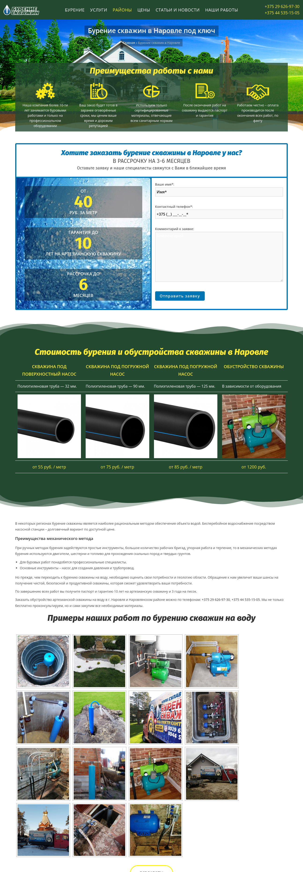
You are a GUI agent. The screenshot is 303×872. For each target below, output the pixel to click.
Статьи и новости (178, 10)
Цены (143, 10)
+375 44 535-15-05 (283, 12)
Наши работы (221, 10)
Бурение (74, 10)
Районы (122, 10)
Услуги (98, 10)
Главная (129, 43)
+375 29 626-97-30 (283, 6)
